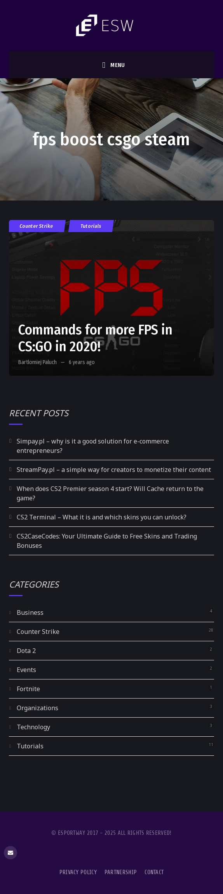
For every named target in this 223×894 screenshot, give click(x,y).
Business (30, 612)
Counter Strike (36, 226)
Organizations (37, 708)
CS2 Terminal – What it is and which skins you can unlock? (101, 517)
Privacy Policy (78, 872)
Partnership (121, 872)
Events (26, 669)
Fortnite (28, 689)
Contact (154, 872)
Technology (33, 727)
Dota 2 (26, 650)
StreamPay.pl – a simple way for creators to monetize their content (114, 469)
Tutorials (91, 226)
